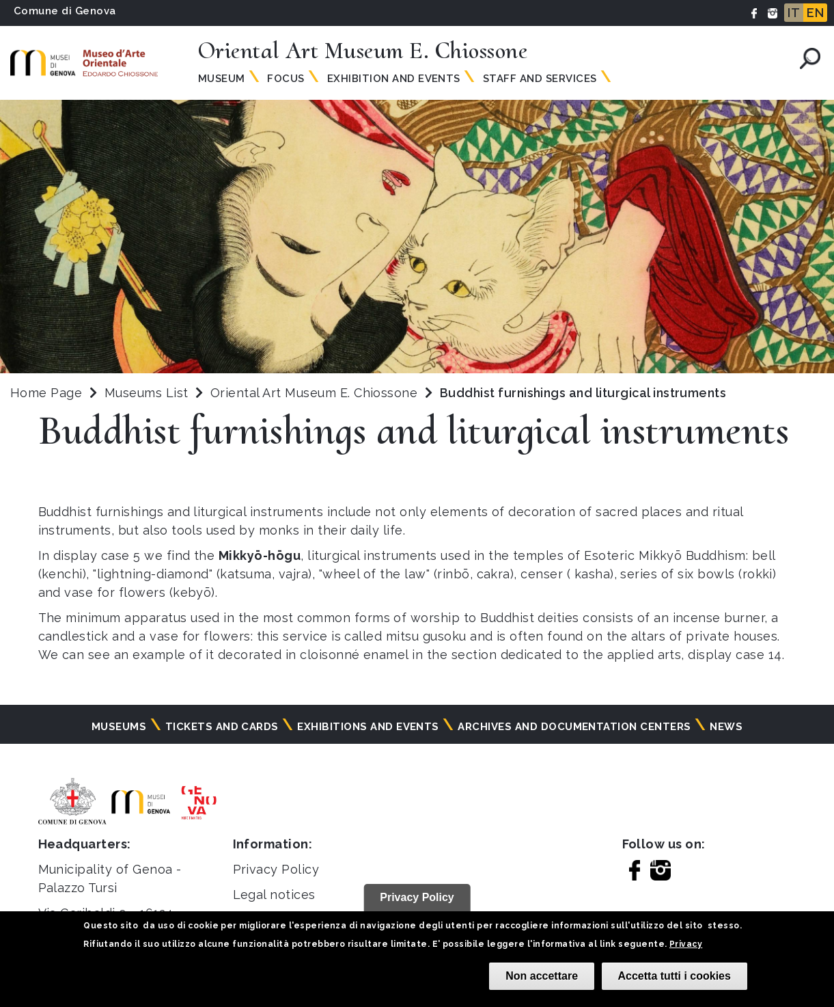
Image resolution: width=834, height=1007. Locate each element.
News (726, 727)
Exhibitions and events (368, 727)
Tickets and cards (222, 727)
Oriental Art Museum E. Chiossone (315, 393)
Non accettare (541, 976)
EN (815, 12)
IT (794, 12)
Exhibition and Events (393, 78)
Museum (221, 78)
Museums (119, 727)
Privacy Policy (276, 869)
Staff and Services (540, 78)
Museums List (147, 393)
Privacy (685, 944)
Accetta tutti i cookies (674, 976)
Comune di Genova (65, 11)
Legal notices (274, 894)
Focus (285, 78)
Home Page (46, 393)
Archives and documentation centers (574, 727)
